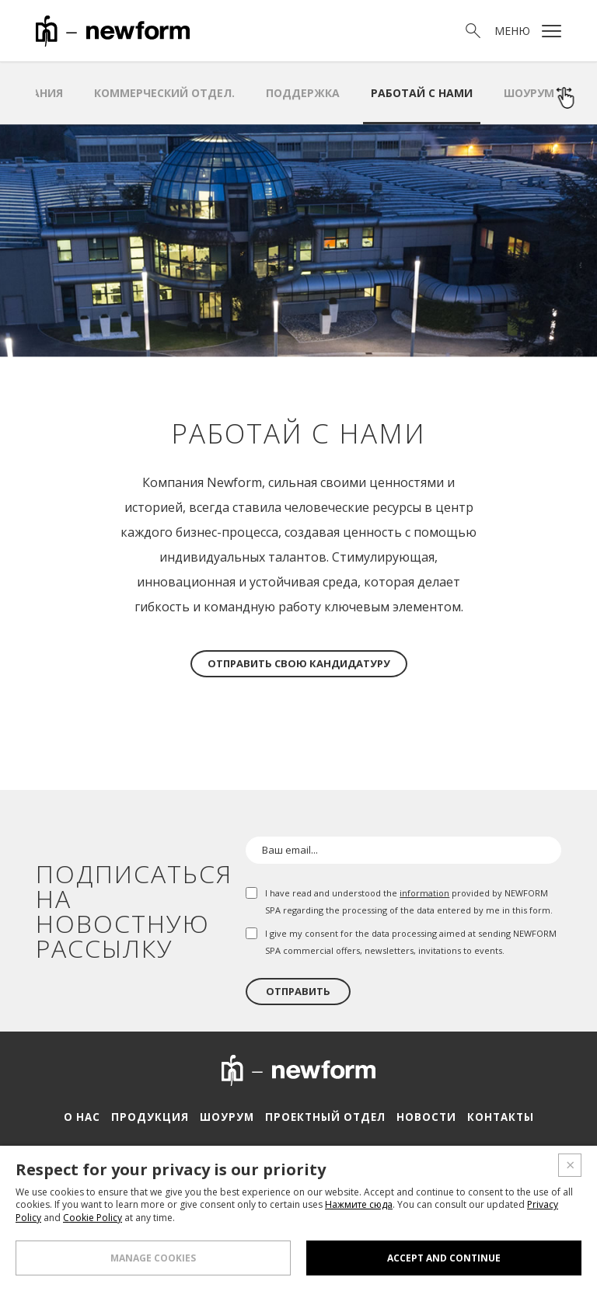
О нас (87, 1117)
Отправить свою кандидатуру (299, 663)
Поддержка (303, 92)
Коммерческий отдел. (164, 92)
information (424, 893)
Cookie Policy (92, 1217)
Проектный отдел (323, 1117)
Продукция (153, 1117)
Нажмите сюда (359, 1204)
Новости (422, 1117)
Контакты (495, 1117)
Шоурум (529, 92)
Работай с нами (422, 92)
